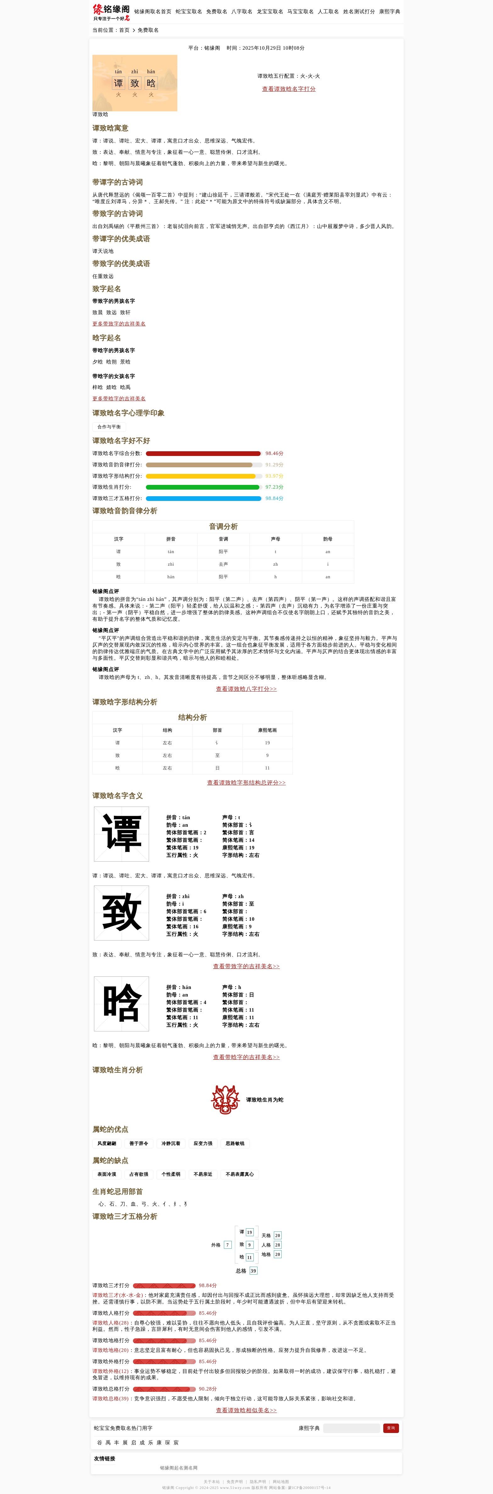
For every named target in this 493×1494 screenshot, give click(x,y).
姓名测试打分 (359, 11)
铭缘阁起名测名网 (179, 1468)
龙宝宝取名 (270, 11)
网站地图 (281, 1482)
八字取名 (242, 11)
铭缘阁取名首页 (153, 11)
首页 (124, 30)
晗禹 (125, 387)
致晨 (97, 312)
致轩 (125, 312)
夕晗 (97, 361)
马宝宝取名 (300, 11)
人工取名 (328, 11)
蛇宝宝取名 (189, 11)
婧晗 (111, 387)
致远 (111, 312)
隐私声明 (258, 1482)
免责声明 (235, 1482)
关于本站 (212, 1482)
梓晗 (97, 387)
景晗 (125, 361)
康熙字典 (390, 11)
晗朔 (111, 361)
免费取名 (217, 11)
